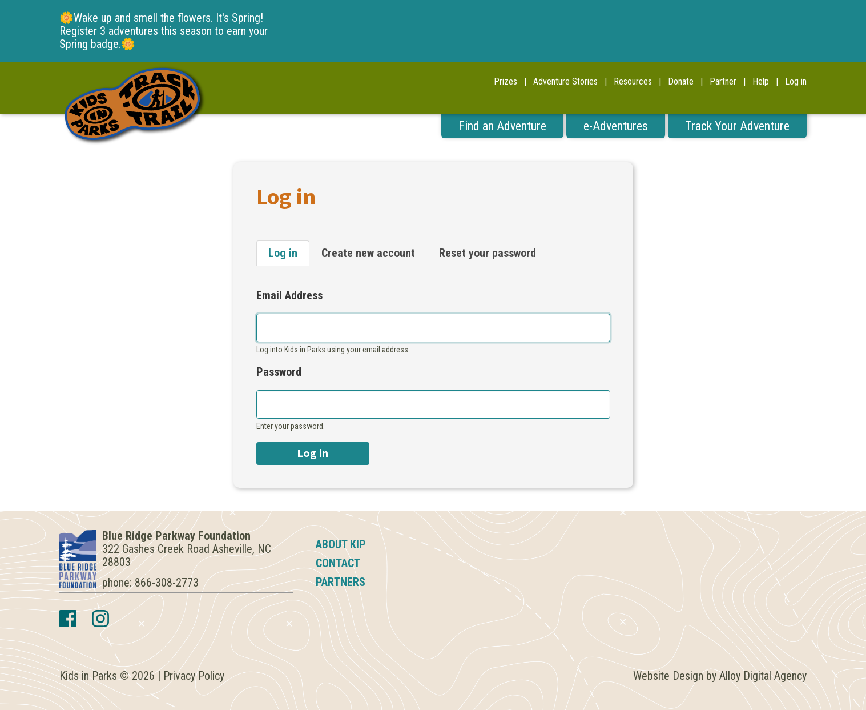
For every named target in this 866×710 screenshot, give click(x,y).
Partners (340, 582)
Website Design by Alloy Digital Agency (720, 676)
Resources (633, 81)
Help (760, 81)
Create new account (368, 253)
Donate (681, 81)
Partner (723, 81)
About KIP (341, 544)
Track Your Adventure (737, 126)
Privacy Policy (193, 676)
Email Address (289, 295)
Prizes (505, 81)
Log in (796, 81)
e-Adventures (615, 126)
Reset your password (487, 253)
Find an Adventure (502, 126)
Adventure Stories (565, 81)
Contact (338, 563)
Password (278, 372)
